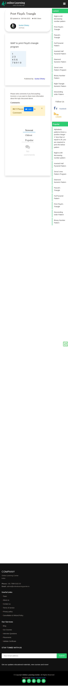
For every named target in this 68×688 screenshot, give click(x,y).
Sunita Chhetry (24, 25)
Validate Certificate (9, 641)
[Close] (42, 108)
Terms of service (8, 608)
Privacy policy (8, 611)
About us (6, 600)
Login (28, 109)
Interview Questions (10, 633)
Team (5, 596)
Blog (4, 626)
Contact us (7, 604)
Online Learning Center (38, 678)
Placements (7, 637)
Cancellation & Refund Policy (13, 615)
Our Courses (7, 630)
